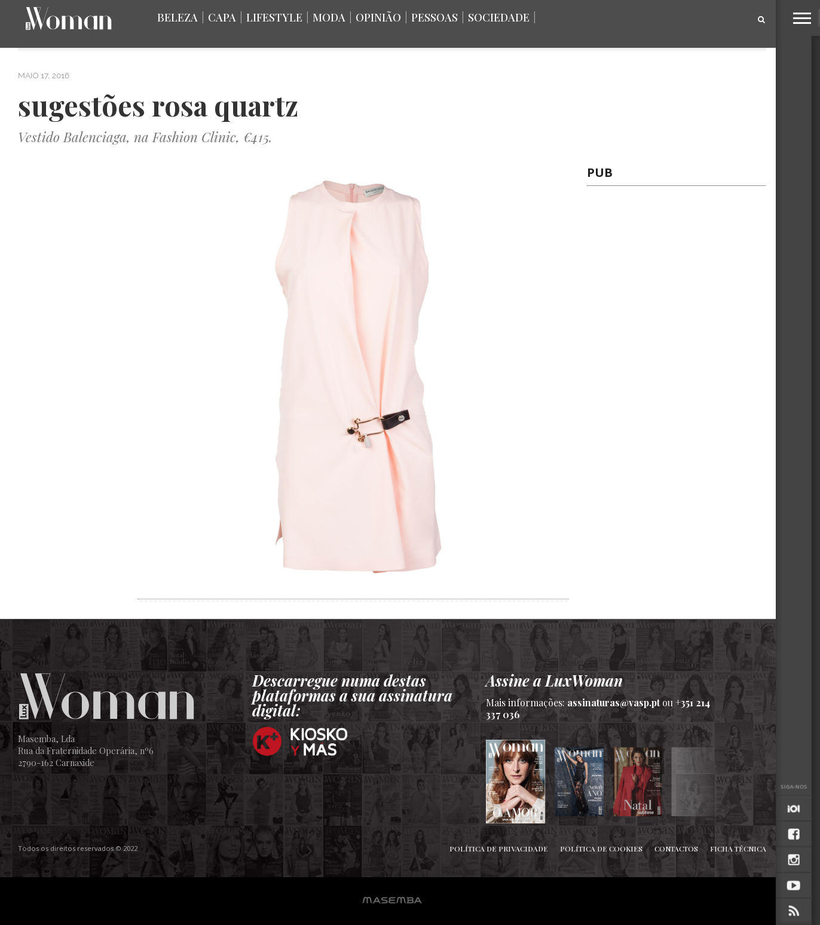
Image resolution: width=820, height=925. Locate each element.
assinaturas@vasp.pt (613, 702)
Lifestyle (274, 17)
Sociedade (499, 17)
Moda (329, 17)
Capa (222, 17)
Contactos (676, 848)
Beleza (177, 17)
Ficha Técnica (738, 848)
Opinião (378, 17)
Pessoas (434, 17)
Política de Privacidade (498, 848)
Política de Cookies (601, 848)
